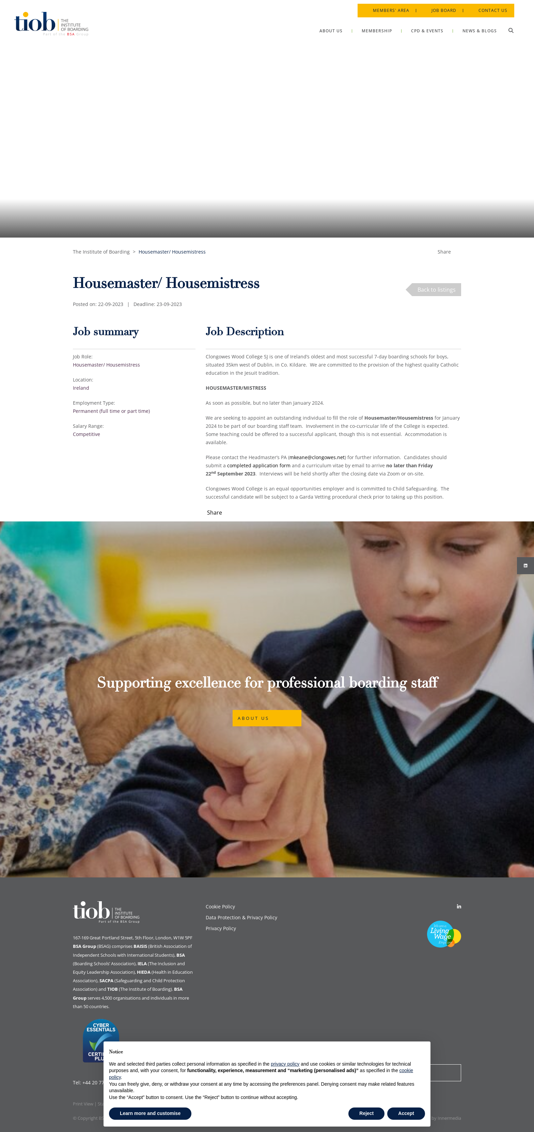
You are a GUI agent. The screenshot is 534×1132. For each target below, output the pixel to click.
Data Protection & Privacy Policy (241, 917)
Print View (83, 1104)
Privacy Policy (221, 928)
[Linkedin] (459, 906)
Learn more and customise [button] (150, 1113)
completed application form (258, 465)
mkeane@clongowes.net (317, 457)
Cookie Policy (220, 906)
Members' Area (387, 7)
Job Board (439, 7)
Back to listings (437, 289)
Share (444, 251)
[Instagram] (525, 565)
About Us (253, 718)
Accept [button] (406, 1113)
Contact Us (488, 7)
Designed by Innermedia (436, 1118)
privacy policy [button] (285, 1064)
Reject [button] (366, 1113)
